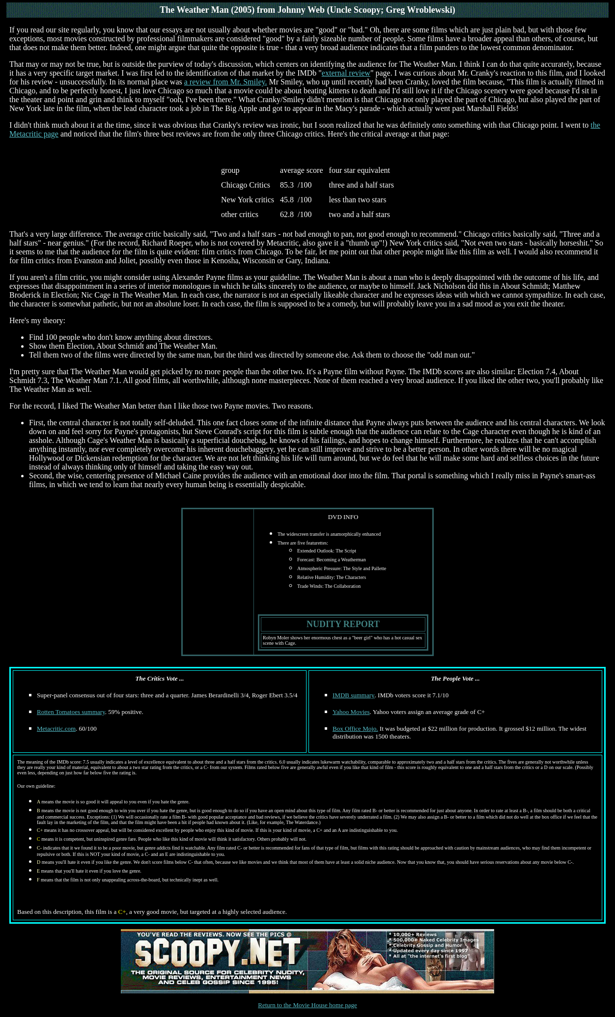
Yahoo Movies (351, 711)
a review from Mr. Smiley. (225, 82)
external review (346, 73)
